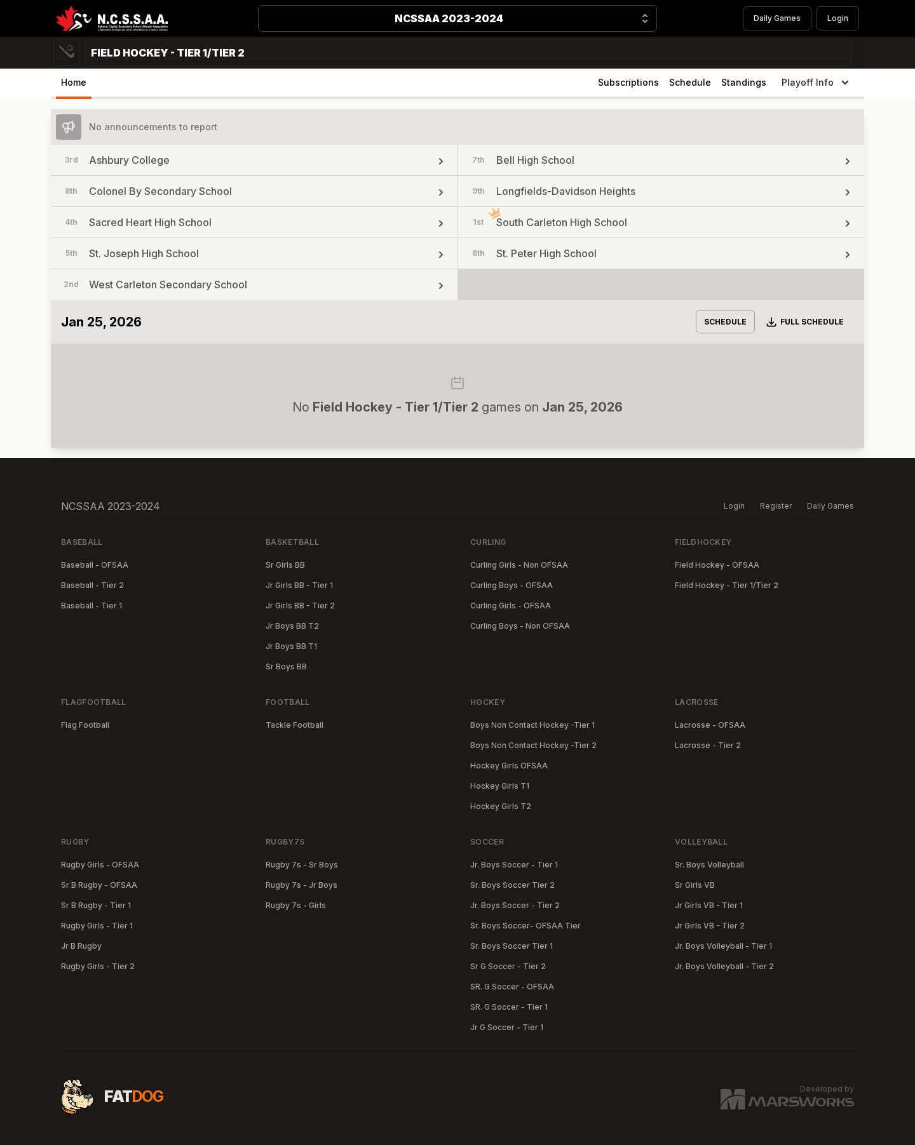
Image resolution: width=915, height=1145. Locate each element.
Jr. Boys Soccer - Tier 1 (514, 864)
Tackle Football (294, 725)
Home (73, 82)
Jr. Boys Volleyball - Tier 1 (723, 946)
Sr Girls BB (285, 565)
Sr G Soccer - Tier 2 (508, 966)
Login (837, 18)
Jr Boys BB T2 (292, 626)
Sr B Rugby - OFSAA (99, 885)
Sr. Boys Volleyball (709, 864)
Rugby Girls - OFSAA (100, 864)
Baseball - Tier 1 (91, 605)
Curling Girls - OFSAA (510, 605)
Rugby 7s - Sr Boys (302, 864)
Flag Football (85, 725)
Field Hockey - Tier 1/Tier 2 (726, 585)
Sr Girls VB (695, 885)
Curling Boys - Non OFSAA (520, 626)
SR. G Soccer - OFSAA (512, 986)
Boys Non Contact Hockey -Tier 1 (532, 725)
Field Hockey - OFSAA (717, 565)
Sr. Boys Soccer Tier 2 (512, 885)
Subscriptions (628, 82)
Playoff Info (816, 82)
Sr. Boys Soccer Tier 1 (511, 946)
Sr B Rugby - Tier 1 (96, 905)
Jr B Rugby (81, 946)
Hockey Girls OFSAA (509, 765)
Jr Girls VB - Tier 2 (710, 925)
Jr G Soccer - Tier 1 (506, 1027)
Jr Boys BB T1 (291, 646)
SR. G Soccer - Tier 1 (509, 1007)
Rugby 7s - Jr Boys (301, 885)
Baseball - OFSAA (94, 565)
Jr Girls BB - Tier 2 (300, 605)
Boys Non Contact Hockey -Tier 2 (533, 745)
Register (776, 506)
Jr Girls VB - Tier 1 (709, 905)
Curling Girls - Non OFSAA (519, 565)
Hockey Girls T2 (500, 806)
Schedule (690, 82)
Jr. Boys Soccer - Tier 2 (515, 905)
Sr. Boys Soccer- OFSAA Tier (525, 925)
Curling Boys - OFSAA (511, 585)
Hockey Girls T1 (499, 786)
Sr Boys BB (286, 666)
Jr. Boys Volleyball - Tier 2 (724, 966)
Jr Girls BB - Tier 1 (299, 585)
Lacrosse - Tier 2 (708, 745)
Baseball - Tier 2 (92, 585)
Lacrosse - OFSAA (710, 725)
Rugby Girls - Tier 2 (98, 966)
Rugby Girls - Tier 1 (97, 925)
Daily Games (777, 18)
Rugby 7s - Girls (296, 905)
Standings (743, 82)
